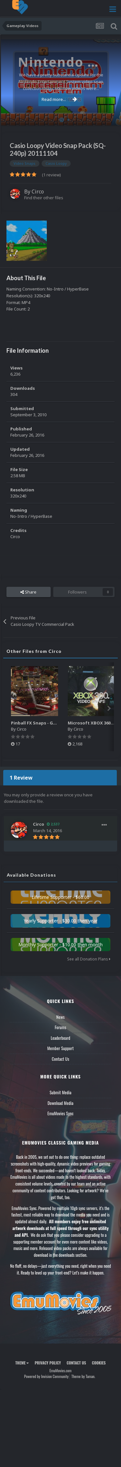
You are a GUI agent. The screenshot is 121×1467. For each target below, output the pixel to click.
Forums (60, 1027)
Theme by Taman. (83, 1376)
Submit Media (61, 1092)
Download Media (61, 1103)
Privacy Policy (48, 1362)
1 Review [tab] (21, 777)
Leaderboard (60, 1038)
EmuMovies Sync (60, 1113)
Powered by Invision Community (46, 1376)
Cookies (99, 1362)
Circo (38, 191)
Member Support (60, 1048)
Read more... (59, 99)
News (60, 1017)
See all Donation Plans (88, 959)
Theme (22, 1362)
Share (28, 592)
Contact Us (60, 1059)
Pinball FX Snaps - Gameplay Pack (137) (52, 723)
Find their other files (43, 198)
